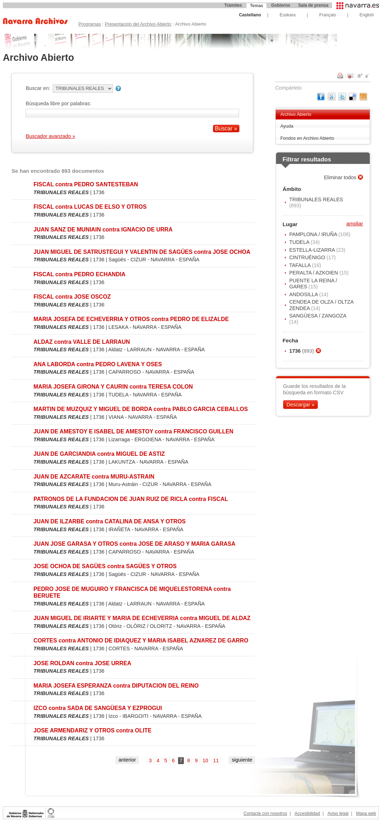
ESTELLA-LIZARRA (312, 250)
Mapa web (366, 813)
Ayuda (287, 126)
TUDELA (300, 242)
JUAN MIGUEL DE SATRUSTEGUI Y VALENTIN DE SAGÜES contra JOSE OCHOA (141, 252)
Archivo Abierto (295, 114)
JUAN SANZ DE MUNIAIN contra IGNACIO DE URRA (102, 229)
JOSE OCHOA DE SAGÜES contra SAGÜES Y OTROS (105, 566)
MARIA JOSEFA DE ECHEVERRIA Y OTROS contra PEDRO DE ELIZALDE (131, 319)
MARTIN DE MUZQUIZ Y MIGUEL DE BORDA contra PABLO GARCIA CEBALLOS (140, 409)
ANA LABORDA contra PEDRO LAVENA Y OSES (97, 364)
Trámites (233, 5)
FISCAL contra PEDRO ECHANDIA (79, 274)
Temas (256, 5)
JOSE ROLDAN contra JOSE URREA (82, 663)
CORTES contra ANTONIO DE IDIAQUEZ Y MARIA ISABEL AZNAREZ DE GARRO (140, 640)
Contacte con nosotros (265, 813)
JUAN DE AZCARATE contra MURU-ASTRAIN (93, 477)
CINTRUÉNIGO (308, 257)
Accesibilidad (307, 813)
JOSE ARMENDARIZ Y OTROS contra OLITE (92, 730)
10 (205, 760)
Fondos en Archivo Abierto (307, 138)
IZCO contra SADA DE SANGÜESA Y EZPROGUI (97, 708)
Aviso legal (337, 813)
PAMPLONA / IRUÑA (313, 234)
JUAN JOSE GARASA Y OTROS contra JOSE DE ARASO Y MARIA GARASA (134, 544)
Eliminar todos (341, 177)
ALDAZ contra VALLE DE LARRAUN (81, 342)
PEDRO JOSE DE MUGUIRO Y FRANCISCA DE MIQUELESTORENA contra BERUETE (132, 592)
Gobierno (280, 5)
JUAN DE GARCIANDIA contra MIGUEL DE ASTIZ (99, 454)
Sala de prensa (313, 5)
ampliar (354, 223)
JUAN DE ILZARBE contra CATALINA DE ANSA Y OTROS (109, 521)
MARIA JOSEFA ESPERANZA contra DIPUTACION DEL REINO (116, 686)
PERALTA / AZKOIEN (314, 273)
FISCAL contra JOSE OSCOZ (72, 297)
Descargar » (300, 404)
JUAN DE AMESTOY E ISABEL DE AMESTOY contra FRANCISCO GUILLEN (133, 431)
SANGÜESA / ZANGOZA (317, 316)
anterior (127, 760)
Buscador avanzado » (50, 136)
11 (216, 760)
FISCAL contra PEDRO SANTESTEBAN (85, 184)
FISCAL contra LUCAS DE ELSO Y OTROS (90, 207)
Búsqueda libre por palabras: (58, 103)
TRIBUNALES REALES (316, 199)
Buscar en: (38, 88)
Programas (89, 24)
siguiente (242, 760)
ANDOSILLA (304, 294)
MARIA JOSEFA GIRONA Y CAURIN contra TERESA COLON (113, 387)
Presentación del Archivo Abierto (138, 24)
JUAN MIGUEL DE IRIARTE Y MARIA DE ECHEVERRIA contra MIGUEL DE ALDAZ (141, 618)
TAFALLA (300, 265)
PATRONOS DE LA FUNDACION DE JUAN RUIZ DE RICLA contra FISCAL (130, 499)
